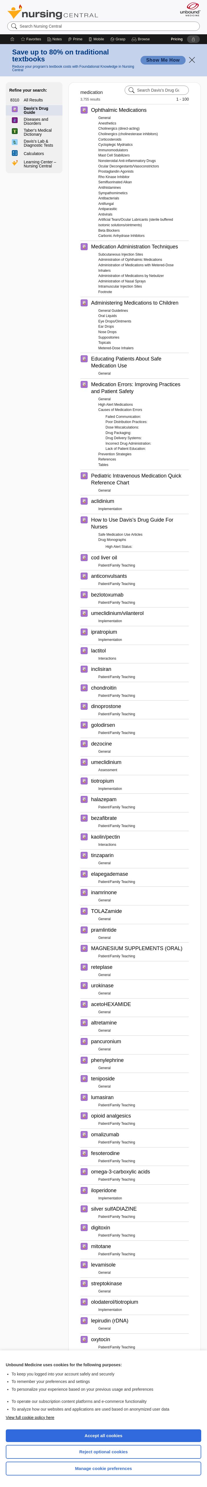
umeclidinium (106, 762)
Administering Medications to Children (134, 303)
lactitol (98, 651)
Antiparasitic (107, 209)
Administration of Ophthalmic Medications (130, 260)
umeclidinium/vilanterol (117, 613)
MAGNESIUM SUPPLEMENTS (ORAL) (136, 948)
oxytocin (100, 1339)
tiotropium (102, 781)
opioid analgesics (111, 1116)
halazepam (104, 799)
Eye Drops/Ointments (114, 321)
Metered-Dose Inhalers (116, 348)
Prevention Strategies (115, 454)
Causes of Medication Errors (120, 410)
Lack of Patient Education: (126, 449)
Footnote (105, 292)
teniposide (103, 1079)
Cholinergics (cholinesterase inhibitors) (128, 134)
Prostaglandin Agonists (116, 171)
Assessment (107, 770)
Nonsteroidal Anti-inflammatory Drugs (127, 161)
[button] (141, 39)
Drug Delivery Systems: (124, 438)
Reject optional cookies (103, 1451)
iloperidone (104, 1190)
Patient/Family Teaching (116, 565)
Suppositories (108, 337)
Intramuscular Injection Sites (120, 286)
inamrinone (104, 892)
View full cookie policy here (30, 1417)
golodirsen (103, 725)
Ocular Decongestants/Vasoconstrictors (128, 166)
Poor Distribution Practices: (126, 422)
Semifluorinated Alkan (115, 182)
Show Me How (163, 60)
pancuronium (106, 1041)
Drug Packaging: (118, 433)
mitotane (101, 1246)
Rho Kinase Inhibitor (114, 177)
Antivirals (105, 214)
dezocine (101, 744)
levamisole (103, 1265)
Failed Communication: (123, 417)
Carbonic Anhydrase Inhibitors (121, 236)
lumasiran (102, 1097)
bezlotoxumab (107, 595)
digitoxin (100, 1228)
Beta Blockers (109, 231)
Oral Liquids (107, 316)
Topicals (104, 343)
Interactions (107, 658)
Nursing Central (52, 12)
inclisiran (101, 669)
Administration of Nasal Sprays (122, 281)
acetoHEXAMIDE (111, 1004)
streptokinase (106, 1283)
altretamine (104, 1023)
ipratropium (104, 632)
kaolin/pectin (105, 837)
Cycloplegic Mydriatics (115, 145)
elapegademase (109, 874)
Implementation (110, 509)
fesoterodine (105, 1153)
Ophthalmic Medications (119, 110)
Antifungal (106, 204)
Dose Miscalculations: (122, 427)
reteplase (101, 967)
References (107, 459)
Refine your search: (28, 90)
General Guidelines (113, 311)
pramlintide (104, 930)
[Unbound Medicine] (188, 9)
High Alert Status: (119, 547)
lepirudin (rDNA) (109, 1321)
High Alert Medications (115, 405)
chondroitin (104, 688)
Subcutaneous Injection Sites (120, 254)
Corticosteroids (109, 139)
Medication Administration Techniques (134, 247)
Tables (103, 465)
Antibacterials (108, 198)
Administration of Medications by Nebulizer (131, 276)
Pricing (177, 39)
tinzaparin (102, 855)
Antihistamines (109, 188)
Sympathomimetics (112, 193)
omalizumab (105, 1134)
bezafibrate (104, 818)
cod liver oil (104, 558)
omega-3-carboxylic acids (120, 1172)
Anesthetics (107, 123)
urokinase (102, 985)
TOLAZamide (106, 911)
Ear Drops (106, 326)
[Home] (12, 39)
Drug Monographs (112, 540)
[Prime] (75, 39)
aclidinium (102, 501)
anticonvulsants (109, 576)
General (104, 118)
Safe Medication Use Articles (120, 535)
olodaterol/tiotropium (114, 1302)
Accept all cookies (104, 1435)
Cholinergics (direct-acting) (119, 129)
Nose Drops (107, 332)
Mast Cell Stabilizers (114, 155)
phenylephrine (107, 1060)
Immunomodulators (113, 150)
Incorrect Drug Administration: (128, 443)
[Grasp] (117, 39)
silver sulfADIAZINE (114, 1209)
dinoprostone (106, 706)
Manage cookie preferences (103, 1468)
